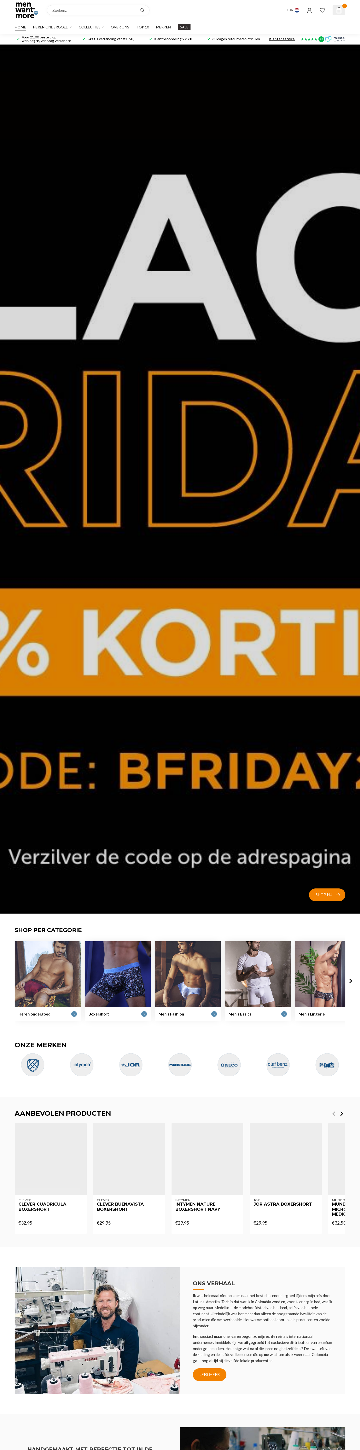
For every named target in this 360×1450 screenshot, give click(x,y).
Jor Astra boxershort (283, 1204)
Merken (163, 27)
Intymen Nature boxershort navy (197, 1206)
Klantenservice (282, 39)
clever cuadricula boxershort (42, 1206)
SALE (184, 27)
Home (20, 27)
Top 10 (142, 27)
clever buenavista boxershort (120, 1206)
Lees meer (209, 1374)
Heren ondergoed (50, 27)
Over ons (120, 27)
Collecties (90, 27)
